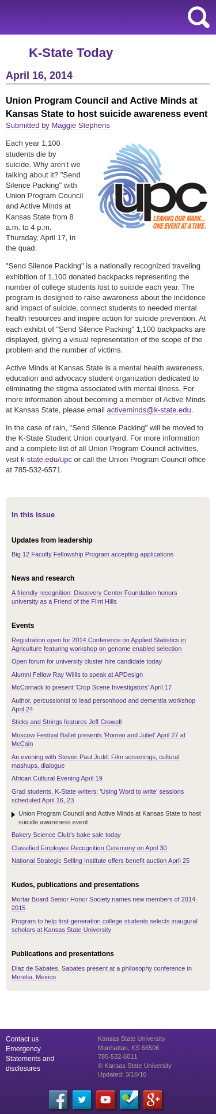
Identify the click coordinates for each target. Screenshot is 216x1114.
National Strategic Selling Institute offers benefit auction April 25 (101, 860)
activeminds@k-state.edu (149, 410)
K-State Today (71, 53)
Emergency (23, 1049)
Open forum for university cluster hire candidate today (87, 661)
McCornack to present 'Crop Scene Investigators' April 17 (92, 687)
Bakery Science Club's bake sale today (66, 834)
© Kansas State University (135, 1065)
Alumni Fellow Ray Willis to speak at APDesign (77, 674)
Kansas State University (105, 17)
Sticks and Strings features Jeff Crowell (67, 721)
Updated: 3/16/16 (122, 1074)
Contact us (22, 1039)
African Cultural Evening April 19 (57, 778)
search (198, 17)
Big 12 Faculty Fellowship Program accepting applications (92, 554)
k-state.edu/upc (46, 459)
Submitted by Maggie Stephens (58, 125)
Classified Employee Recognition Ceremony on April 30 (89, 847)
